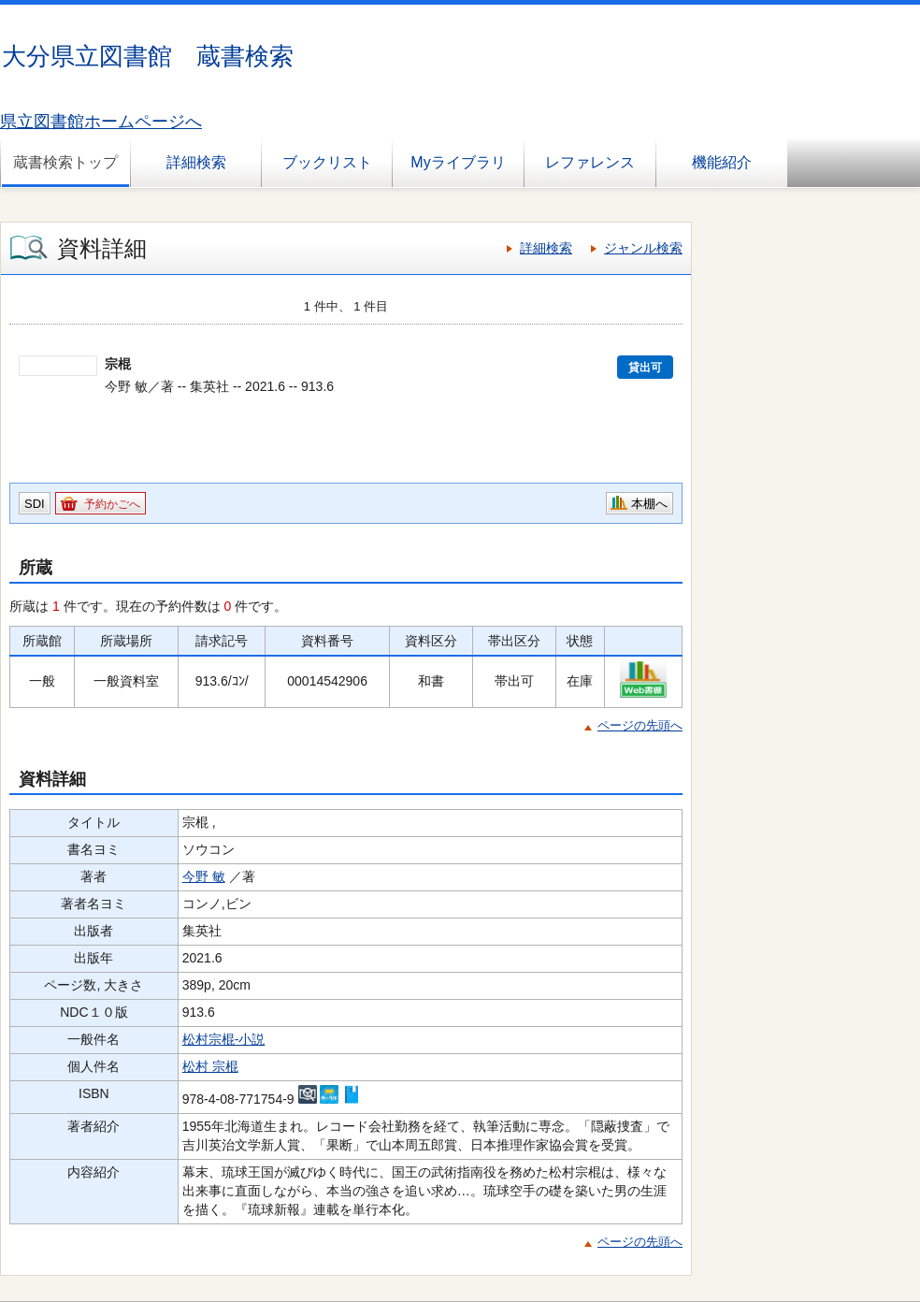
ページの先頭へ (640, 725)
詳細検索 (196, 162)
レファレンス (590, 162)
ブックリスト (327, 162)
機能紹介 (722, 162)
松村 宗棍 (210, 1066)
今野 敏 (203, 876)
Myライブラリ (457, 162)
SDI (34, 504)
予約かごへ (112, 504)
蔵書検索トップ (65, 162)
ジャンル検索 (643, 247)
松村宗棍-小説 (224, 1039)
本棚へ (649, 504)
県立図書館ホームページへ (101, 121)
